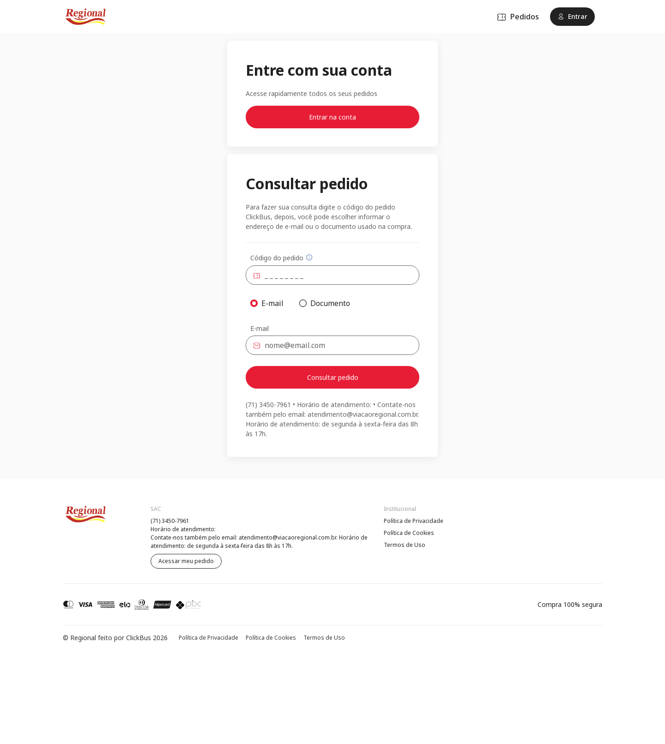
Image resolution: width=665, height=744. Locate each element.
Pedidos (518, 17)
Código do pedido (281, 258)
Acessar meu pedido (186, 561)
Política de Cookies (409, 533)
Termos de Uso (404, 545)
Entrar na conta (332, 117)
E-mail (259, 328)
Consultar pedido (332, 377)
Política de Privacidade (413, 521)
